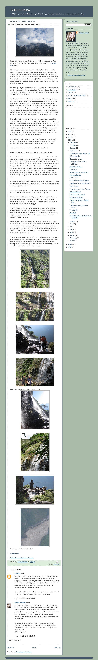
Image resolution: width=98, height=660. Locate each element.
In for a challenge (75, 192)
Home (34, 647)
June (72, 227)
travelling (56, 564)
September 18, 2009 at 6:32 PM (25, 598)
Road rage (73, 169)
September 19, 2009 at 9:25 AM (25, 636)
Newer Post (11, 647)
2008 (70, 244)
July (71, 224)
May (71, 229)
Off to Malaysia (75, 156)
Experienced (72, 87)
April (71, 232)
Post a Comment (14, 640)
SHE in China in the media (76, 95)
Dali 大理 (73, 213)
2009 (70, 140)
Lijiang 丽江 (73, 210)
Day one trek (14, 553)
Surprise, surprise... (76, 166)
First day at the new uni (77, 194)
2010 (70, 137)
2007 (70, 247)
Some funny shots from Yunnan (80, 189)
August (72, 221)
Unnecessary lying (76, 159)
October (73, 148)
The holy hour (74, 186)
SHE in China (20, 10)
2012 (70, 131)
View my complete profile (77, 75)
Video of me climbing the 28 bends (21, 558)
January (73, 241)
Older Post (57, 647)
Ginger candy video (76, 197)
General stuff (72, 90)
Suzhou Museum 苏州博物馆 (79, 180)
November (73, 145)
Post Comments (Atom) (23, 652)
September (74, 151)
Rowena (17, 573)
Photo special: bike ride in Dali (80, 153)
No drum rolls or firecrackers (79, 172)
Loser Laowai (74, 178)
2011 (70, 134)
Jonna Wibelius (20, 602)
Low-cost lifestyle (75, 175)
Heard (70, 92)
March (72, 235)
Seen (69, 98)
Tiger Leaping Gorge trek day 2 (80, 183)
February (73, 238)
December (73, 142)
